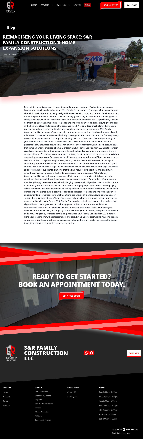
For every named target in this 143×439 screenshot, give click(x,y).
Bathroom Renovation (43, 396)
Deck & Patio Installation (44, 404)
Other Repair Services (43, 420)
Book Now (134, 353)
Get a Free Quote (71, 296)
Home (5, 392)
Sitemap (6, 405)
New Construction (41, 392)
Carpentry (38, 400)
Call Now (132, 5)
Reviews (6, 401)
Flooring (38, 408)
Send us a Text (111, 5)
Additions (38, 416)
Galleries (6, 396)
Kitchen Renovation (42, 412)
